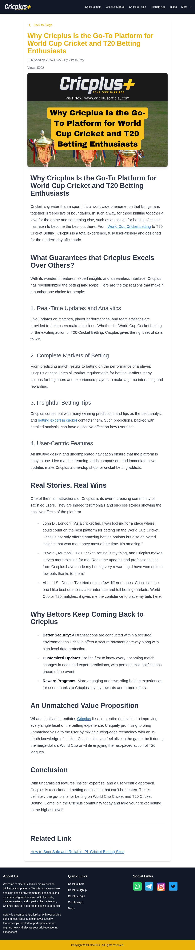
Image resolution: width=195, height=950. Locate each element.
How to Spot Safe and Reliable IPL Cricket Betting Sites (77, 852)
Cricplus (84, 719)
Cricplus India (93, 6)
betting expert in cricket (57, 420)
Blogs (173, 6)
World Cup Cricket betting (129, 226)
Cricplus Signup (115, 6)
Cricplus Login (137, 6)
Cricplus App (157, 6)
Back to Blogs (39, 25)
